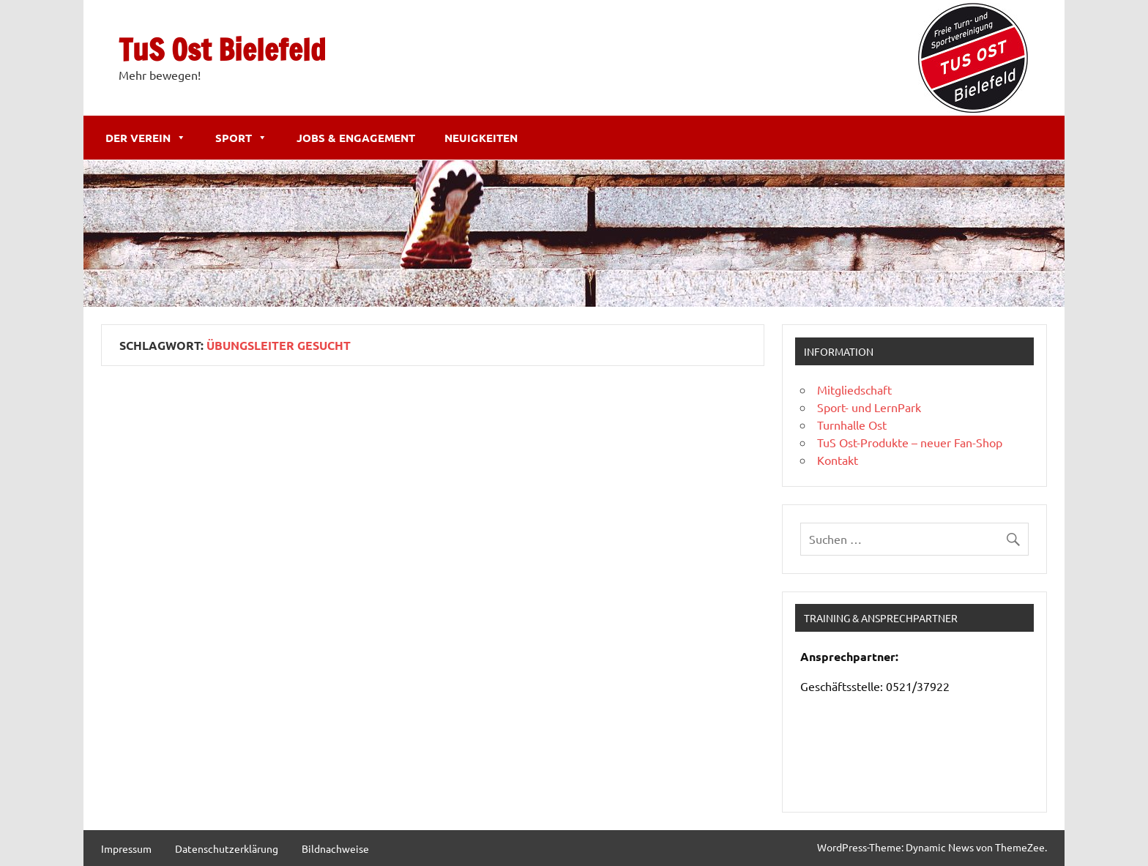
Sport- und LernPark (869, 407)
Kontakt (837, 459)
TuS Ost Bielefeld (222, 49)
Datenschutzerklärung (226, 848)
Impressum (126, 848)
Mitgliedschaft (854, 389)
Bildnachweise (335, 848)
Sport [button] (241, 138)
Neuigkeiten (481, 137)
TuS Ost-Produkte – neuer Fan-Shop (909, 442)
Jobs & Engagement (356, 137)
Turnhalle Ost (852, 424)
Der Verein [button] (145, 138)
